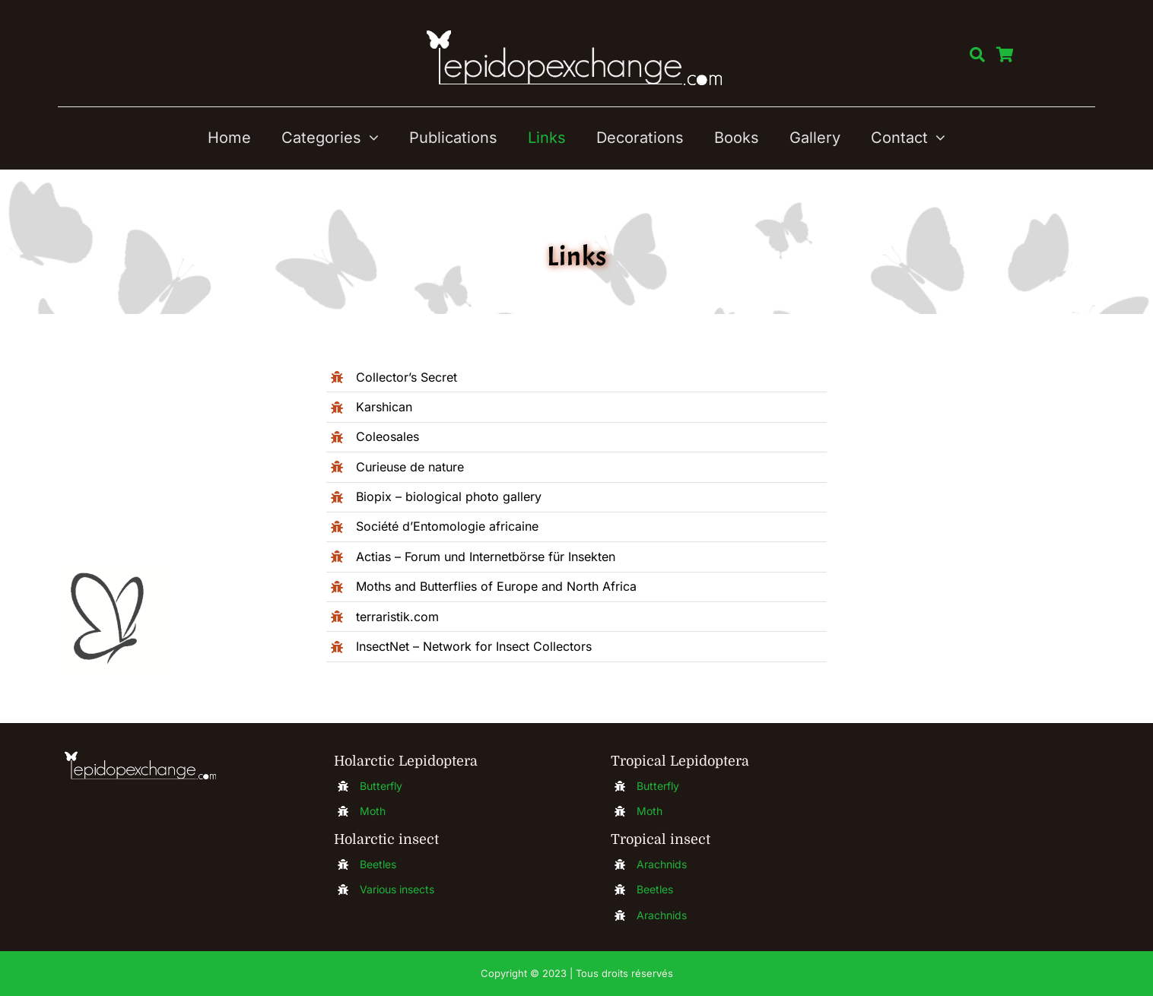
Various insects (397, 889)
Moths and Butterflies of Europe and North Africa (496, 586)
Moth (373, 810)
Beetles (378, 864)
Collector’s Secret (406, 377)
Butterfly (381, 785)
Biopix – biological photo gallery (449, 496)
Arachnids (662, 864)
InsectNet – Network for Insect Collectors (474, 646)
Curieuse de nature (410, 466)
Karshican (384, 406)
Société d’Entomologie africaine (447, 526)
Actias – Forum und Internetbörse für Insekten (485, 556)
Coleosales (387, 436)
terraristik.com (397, 616)
